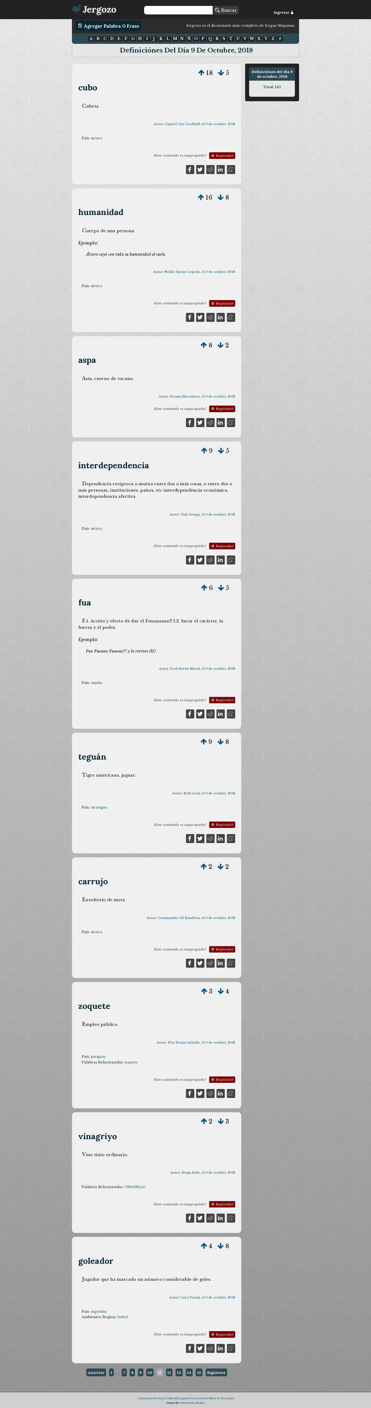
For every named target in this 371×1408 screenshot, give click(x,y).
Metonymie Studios (193, 1402)
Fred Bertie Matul (185, 668)
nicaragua (99, 807)
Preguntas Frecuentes (191, 1398)
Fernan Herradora (185, 396)
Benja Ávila (191, 1172)
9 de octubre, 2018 (220, 124)
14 (189, 1372)
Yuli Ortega (190, 514)
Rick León (192, 793)
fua (84, 602)
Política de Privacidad (220, 1398)
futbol (123, 1317)
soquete (131, 1062)
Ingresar (284, 12)
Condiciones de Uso (149, 1398)
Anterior (96, 1372)
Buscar (226, 10)
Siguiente (216, 1372)
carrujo (93, 881)
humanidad (101, 212)
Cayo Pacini (190, 1297)
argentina (98, 1311)
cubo (87, 87)
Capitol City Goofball (182, 124)
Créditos (169, 1398)
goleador (96, 1260)
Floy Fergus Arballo (184, 1042)
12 (169, 1372)
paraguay (98, 1056)
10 (150, 1372)
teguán (92, 756)
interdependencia (113, 465)
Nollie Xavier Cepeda (182, 272)
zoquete (94, 1006)
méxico (96, 138)
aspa (87, 359)
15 (199, 1372)
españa (96, 683)
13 (179, 1372)
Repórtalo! (222, 155)
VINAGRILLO (135, 1187)
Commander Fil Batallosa (179, 918)
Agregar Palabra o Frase (108, 26)
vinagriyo (97, 1136)
